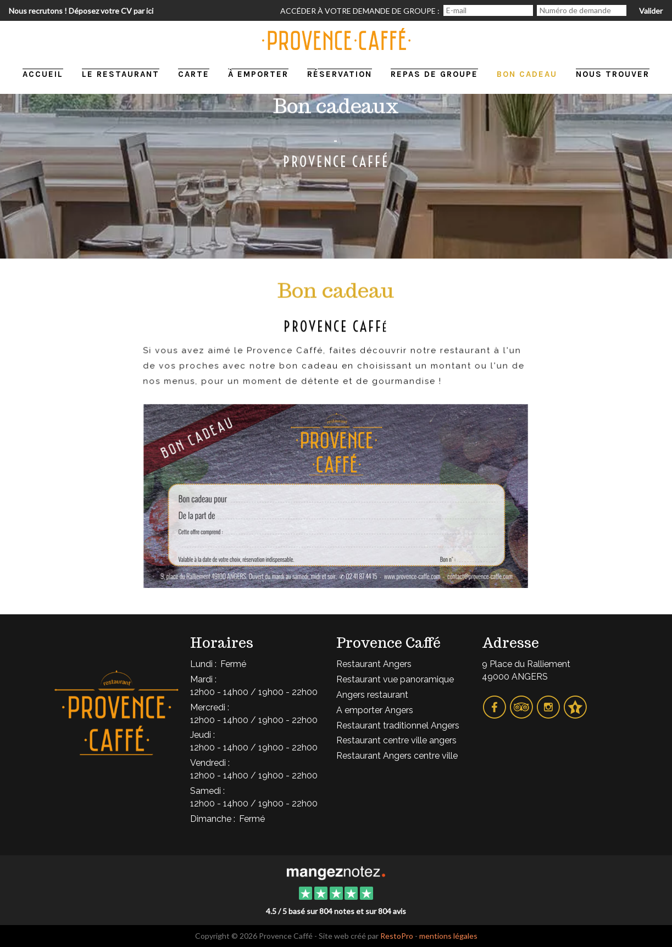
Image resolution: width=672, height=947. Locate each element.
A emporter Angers (374, 710)
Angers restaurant (372, 695)
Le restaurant (120, 74)
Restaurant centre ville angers (396, 740)
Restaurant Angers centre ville (397, 755)
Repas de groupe (434, 74)
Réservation (339, 74)
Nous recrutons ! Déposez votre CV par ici (81, 10)
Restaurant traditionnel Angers (397, 725)
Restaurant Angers (374, 664)
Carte (193, 74)
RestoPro (396, 935)
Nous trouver (612, 74)
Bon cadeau (527, 74)
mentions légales (448, 935)
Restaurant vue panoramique (395, 679)
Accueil (43, 74)
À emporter (258, 74)
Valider (651, 10)
